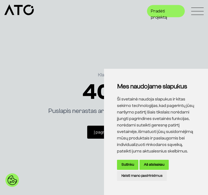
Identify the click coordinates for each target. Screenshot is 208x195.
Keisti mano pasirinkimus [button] (141, 176)
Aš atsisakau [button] (154, 164)
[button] (12, 180)
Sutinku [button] (127, 164)
